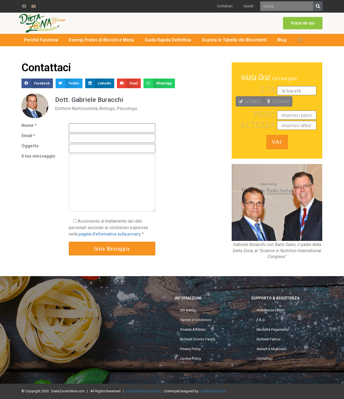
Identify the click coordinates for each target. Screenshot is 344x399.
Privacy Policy (190, 349)
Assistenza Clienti (270, 310)
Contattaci (225, 6)
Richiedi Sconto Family (197, 339)
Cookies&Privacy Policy (143, 391)
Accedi (248, 6)
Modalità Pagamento (273, 329)
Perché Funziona (41, 39)
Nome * (29, 125)
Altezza (258, 125)
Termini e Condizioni (195, 320)
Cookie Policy (190, 359)
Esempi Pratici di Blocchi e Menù (101, 39)
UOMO (249, 101)
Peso (264, 115)
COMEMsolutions (212, 391)
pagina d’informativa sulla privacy (110, 234)
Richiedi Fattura (269, 339)
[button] (302, 23)
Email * (28, 136)
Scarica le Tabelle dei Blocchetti (234, 39)
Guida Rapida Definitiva (168, 39)
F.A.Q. (261, 320)
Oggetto (30, 146)
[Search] (318, 6)
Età (267, 90)
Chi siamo (187, 310)
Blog (281, 39)
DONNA (278, 101)
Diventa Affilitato (193, 329)
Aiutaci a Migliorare (271, 349)
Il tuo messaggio (38, 156)
